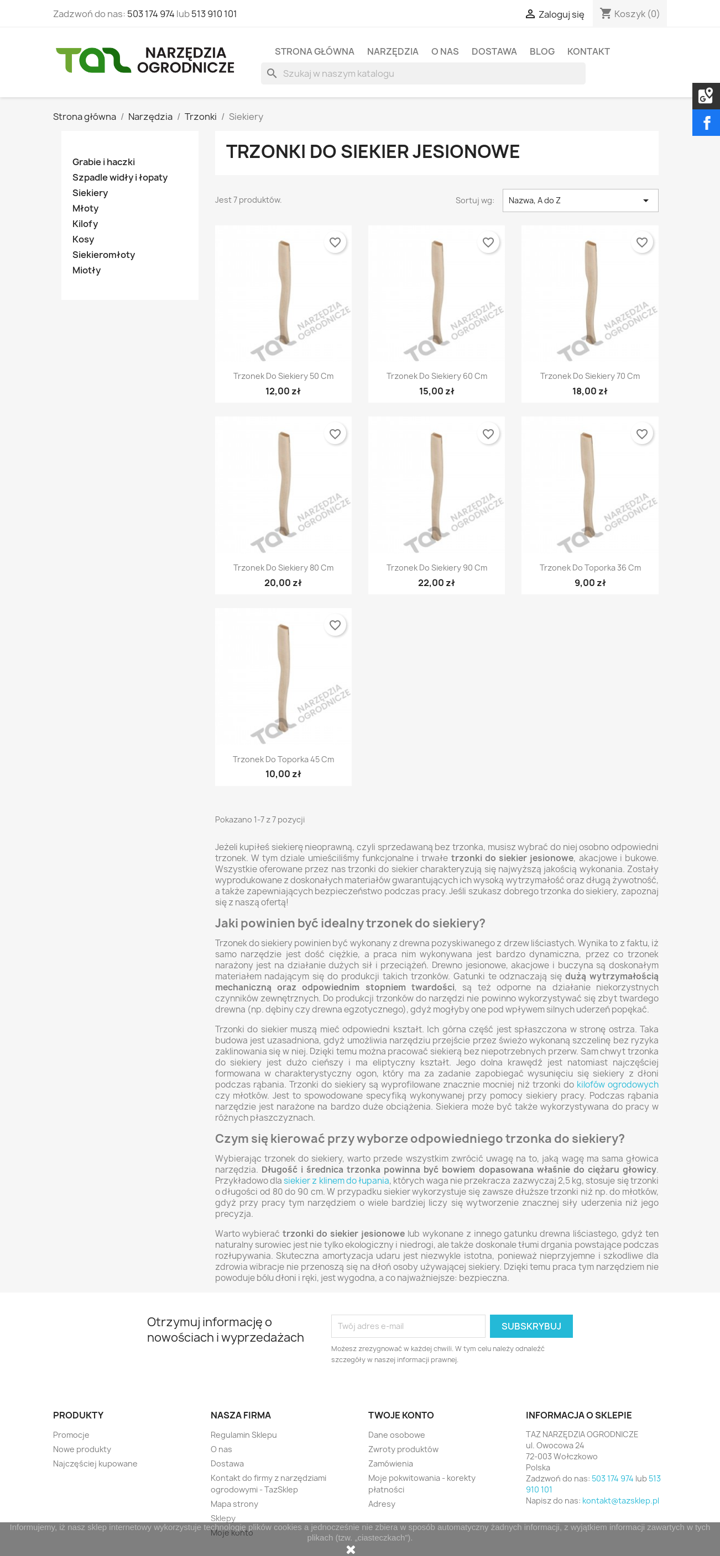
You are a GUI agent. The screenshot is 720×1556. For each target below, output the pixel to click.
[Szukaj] (423, 73)
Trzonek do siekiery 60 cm (437, 376)
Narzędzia (393, 51)
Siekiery (90, 193)
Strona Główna (314, 51)
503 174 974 (151, 14)
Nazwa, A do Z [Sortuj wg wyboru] (581, 200)
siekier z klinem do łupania (336, 1180)
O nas (445, 51)
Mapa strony (234, 1504)
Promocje (71, 1435)
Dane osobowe (396, 1435)
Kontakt (588, 51)
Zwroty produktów (403, 1449)
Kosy (83, 239)
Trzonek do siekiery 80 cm (283, 567)
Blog (542, 51)
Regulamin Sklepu (244, 1435)
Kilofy (85, 224)
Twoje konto (401, 1415)
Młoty (85, 208)
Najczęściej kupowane (95, 1463)
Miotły (86, 270)
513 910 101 (214, 14)
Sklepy (223, 1518)
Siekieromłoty (103, 255)
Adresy (381, 1504)
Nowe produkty (82, 1449)
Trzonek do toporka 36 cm (590, 567)
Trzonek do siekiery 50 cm (283, 376)
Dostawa (494, 51)
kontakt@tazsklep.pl (620, 1500)
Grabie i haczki (103, 162)
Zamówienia (390, 1463)
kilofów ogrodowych (618, 1084)
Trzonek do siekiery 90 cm (437, 567)
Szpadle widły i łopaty (120, 177)
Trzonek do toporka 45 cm (283, 759)
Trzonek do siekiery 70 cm (590, 376)
